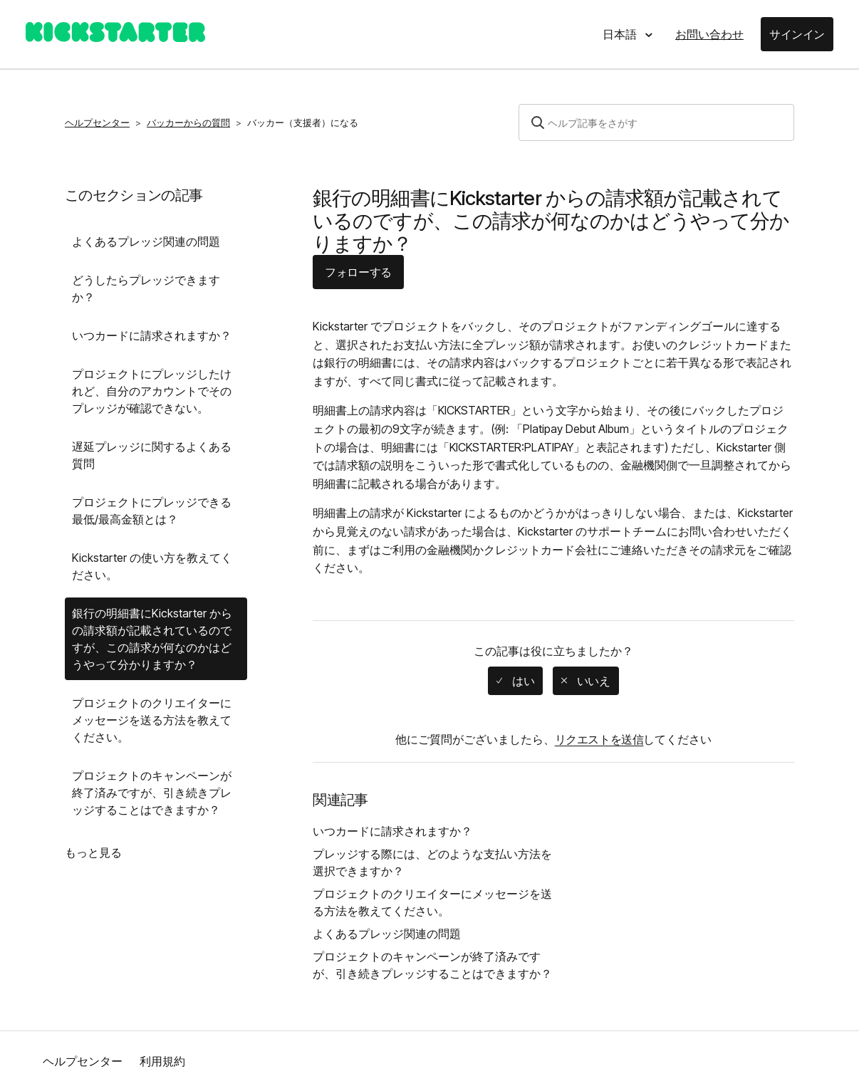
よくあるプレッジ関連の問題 (146, 241)
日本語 (621, 34)
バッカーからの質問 (188, 122)
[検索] (656, 122)
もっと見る (93, 852)
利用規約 (162, 1061)
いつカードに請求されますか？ (151, 335)
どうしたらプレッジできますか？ (146, 288)
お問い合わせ (709, 34)
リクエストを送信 (599, 739)
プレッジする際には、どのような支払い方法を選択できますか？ (432, 862)
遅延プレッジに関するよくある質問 (151, 455)
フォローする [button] (358, 272)
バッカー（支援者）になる (302, 122)
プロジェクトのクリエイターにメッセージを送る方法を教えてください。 (151, 720)
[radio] (515, 681)
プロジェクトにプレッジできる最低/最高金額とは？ (151, 510)
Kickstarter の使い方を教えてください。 (152, 566)
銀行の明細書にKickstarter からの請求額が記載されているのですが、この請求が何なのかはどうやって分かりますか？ (152, 639)
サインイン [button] (797, 34)
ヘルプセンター (97, 122)
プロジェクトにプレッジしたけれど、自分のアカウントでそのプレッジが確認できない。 (151, 391)
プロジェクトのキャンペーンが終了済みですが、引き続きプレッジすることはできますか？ (151, 792)
